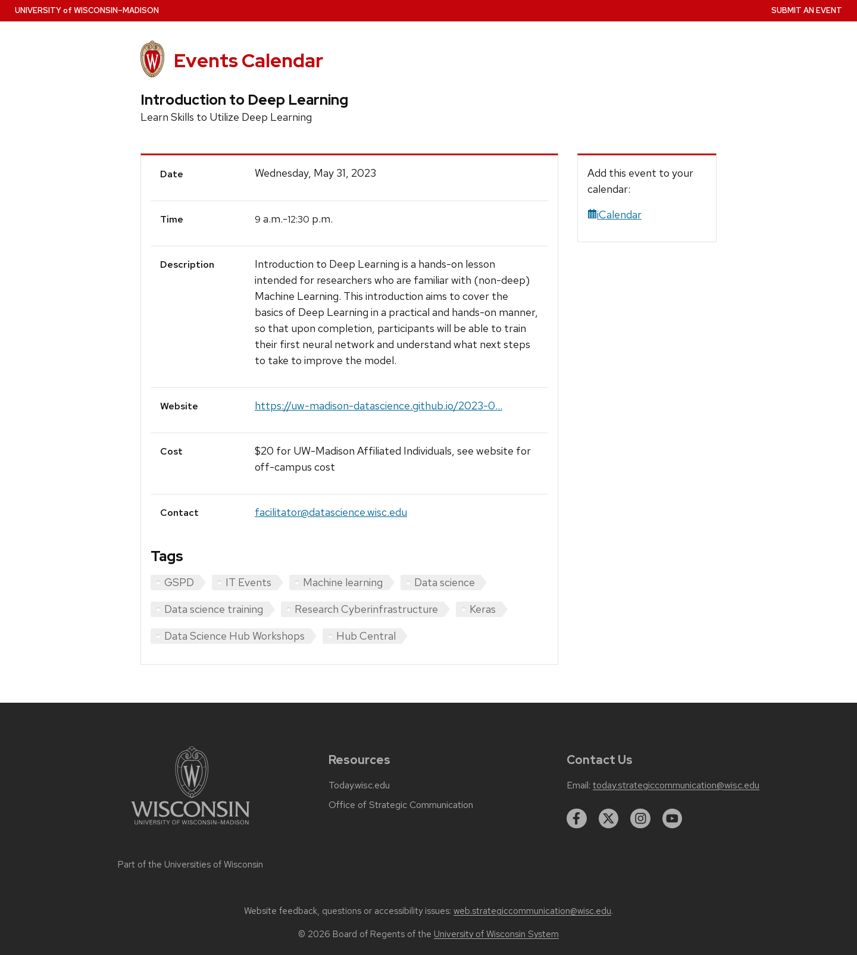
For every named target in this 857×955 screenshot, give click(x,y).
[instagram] (640, 819)
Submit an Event (806, 10)
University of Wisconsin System (496, 934)
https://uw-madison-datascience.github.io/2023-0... (378, 405)
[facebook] (577, 819)
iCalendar (614, 214)
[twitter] (609, 819)
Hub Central (366, 636)
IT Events (248, 582)
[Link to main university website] (190, 827)
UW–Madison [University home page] (87, 10)
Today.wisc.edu (359, 785)
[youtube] (672, 819)
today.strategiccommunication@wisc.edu (676, 785)
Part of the (190, 865)
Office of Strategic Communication (401, 805)
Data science (444, 582)
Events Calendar (248, 60)
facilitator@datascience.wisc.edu (331, 512)
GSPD (179, 582)
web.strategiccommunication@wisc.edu (532, 911)
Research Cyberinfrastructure (366, 609)
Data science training (213, 609)
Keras (483, 609)
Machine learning (343, 582)
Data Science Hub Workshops (234, 636)
